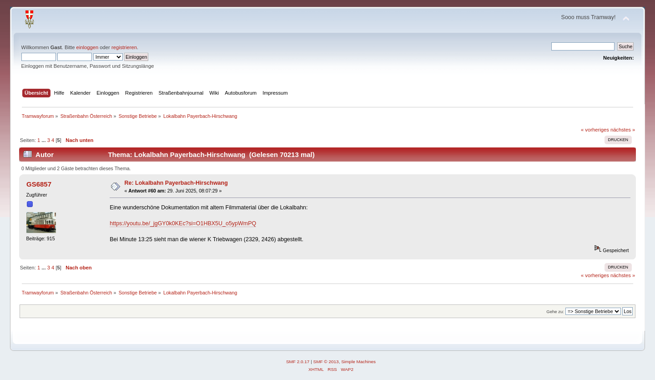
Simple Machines (358, 361)
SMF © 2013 (326, 361)
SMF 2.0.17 (298, 361)
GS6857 (38, 184)
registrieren (124, 47)
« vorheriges (595, 129)
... (44, 140)
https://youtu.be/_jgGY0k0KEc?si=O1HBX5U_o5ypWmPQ (183, 223)
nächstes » (622, 129)
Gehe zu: (555, 311)
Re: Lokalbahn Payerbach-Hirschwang (176, 183)
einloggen (87, 47)
